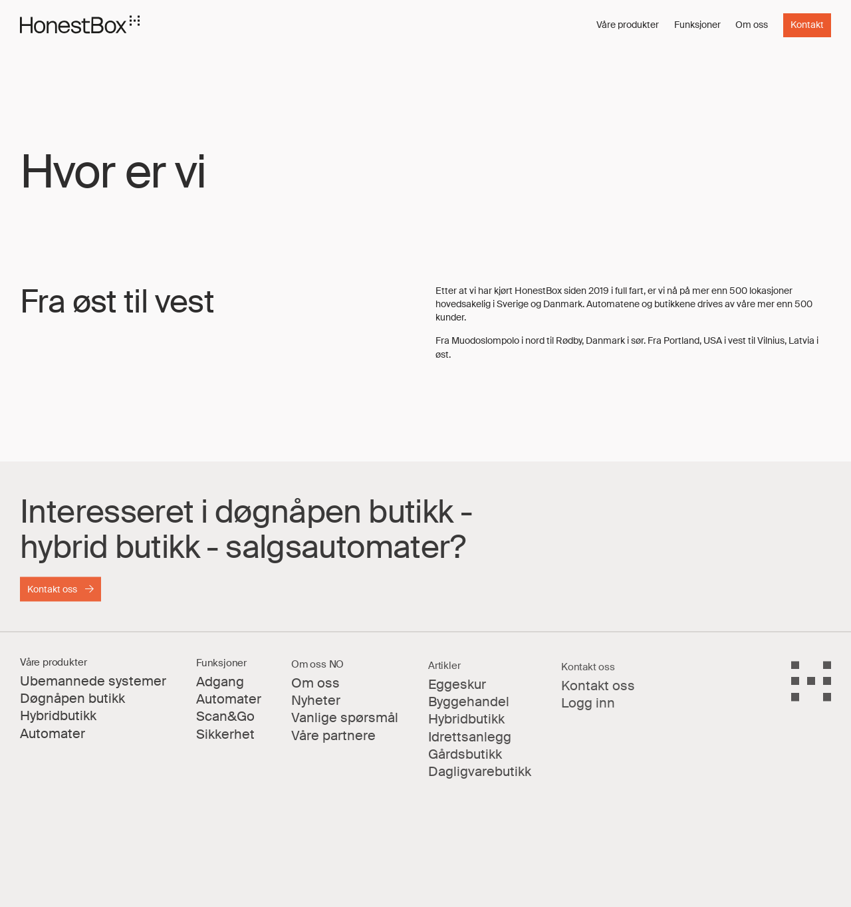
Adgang (220, 688)
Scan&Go (225, 723)
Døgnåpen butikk (72, 704)
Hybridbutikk (58, 721)
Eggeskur (457, 693)
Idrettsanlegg (469, 745)
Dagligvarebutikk (479, 780)
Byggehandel (468, 710)
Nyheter (315, 708)
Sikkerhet (225, 741)
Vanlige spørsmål (344, 725)
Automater (52, 739)
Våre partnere (333, 743)
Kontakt (807, 25)
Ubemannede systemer (93, 686)
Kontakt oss (52, 592)
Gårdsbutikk (465, 763)
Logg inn (588, 713)
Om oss (751, 24)
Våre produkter (627, 24)
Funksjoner (697, 24)
